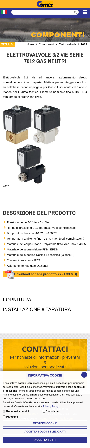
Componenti (47, 44)
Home (30, 44)
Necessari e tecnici (17, 411)
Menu (7, 44)
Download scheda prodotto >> (41, 274)
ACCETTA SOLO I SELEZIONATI (45, 431)
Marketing (12, 416)
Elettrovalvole (67, 44)
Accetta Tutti (45, 439)
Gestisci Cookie (45, 423)
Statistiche (52, 411)
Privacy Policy (50, 406)
